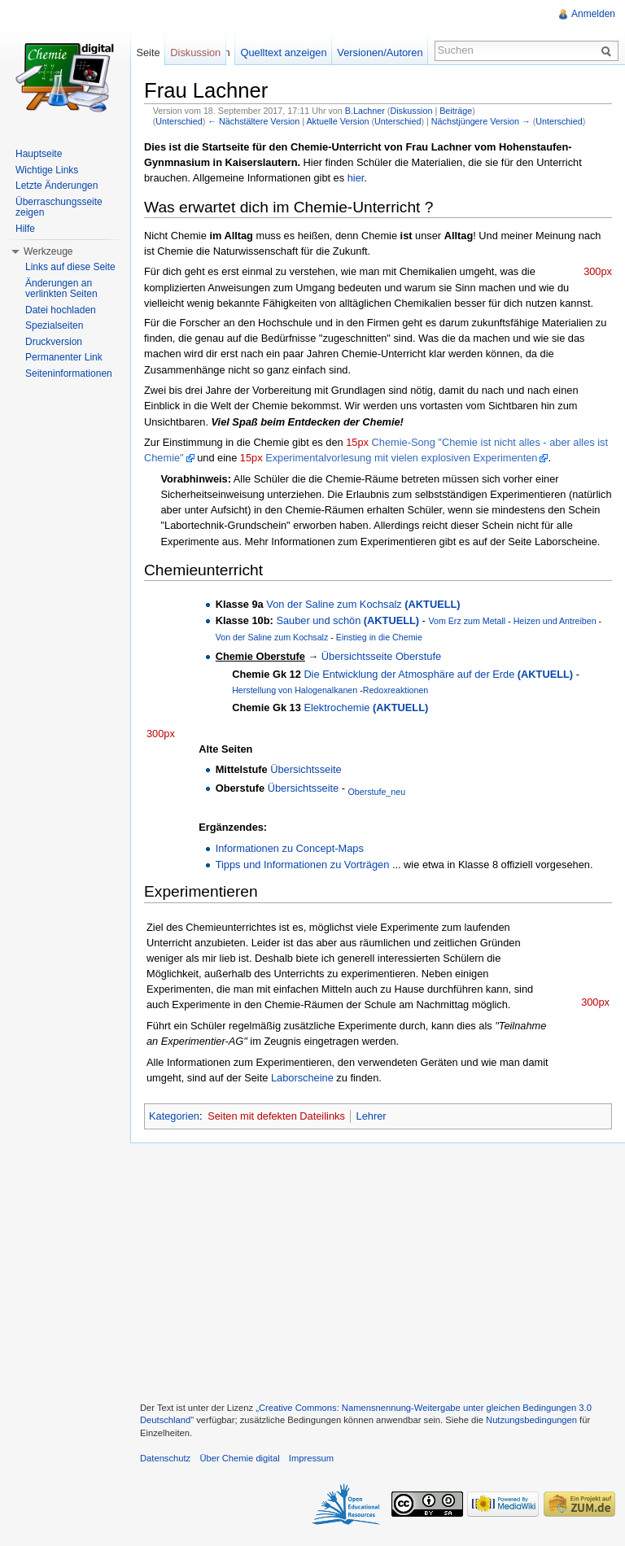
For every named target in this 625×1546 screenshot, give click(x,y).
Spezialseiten (54, 325)
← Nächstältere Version (253, 121)
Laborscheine (302, 1078)
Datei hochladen (60, 310)
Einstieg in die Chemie (379, 637)
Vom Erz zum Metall (466, 621)
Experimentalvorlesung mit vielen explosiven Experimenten (401, 458)
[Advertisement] (377, 1270)
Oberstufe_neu (377, 792)
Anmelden (593, 14)
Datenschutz (165, 1458)
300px (597, 271)
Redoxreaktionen (396, 690)
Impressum (311, 1458)
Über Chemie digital (239, 1458)
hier (356, 178)
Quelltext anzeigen (284, 52)
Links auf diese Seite (70, 267)
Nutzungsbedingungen (531, 1420)
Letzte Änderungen (56, 185)
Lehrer (371, 1116)
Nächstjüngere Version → (481, 121)
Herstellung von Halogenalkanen (296, 690)
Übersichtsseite (305, 769)
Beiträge (455, 111)
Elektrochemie (366, 707)
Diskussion (411, 111)
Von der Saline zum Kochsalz (363, 604)
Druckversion (53, 341)
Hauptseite (38, 153)
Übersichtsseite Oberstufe (381, 656)
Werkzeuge (48, 251)
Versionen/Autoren (379, 52)
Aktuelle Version (337, 121)
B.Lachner (365, 111)
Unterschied (178, 121)
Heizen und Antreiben (555, 621)
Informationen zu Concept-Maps (290, 848)
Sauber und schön (347, 620)
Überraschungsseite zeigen (59, 207)
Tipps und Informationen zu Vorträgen (303, 864)
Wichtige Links (46, 170)
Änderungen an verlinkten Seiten (61, 288)
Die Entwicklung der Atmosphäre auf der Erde (438, 674)
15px (357, 442)
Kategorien (174, 1116)
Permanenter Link (64, 357)
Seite (148, 52)
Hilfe (25, 228)
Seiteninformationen (68, 373)
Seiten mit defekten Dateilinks (276, 1116)
